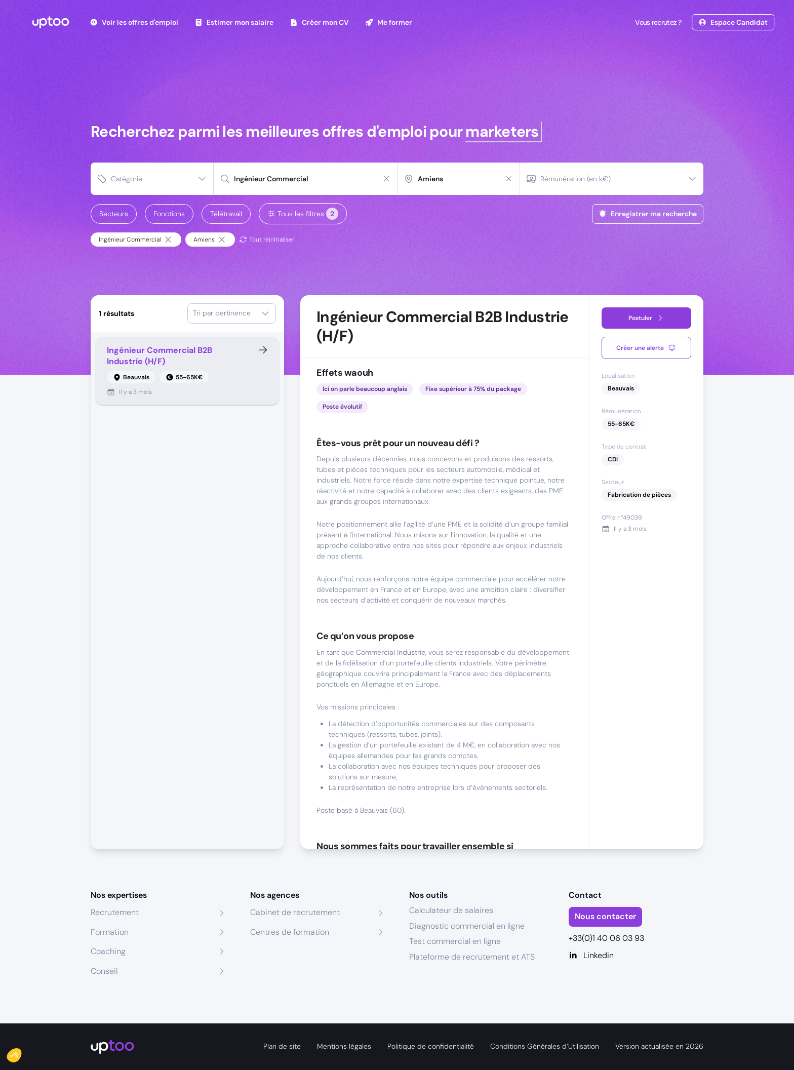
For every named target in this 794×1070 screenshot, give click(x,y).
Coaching (108, 951)
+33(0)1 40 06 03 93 (606, 938)
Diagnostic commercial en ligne (467, 926)
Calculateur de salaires (451, 910)
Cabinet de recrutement (295, 912)
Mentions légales (344, 1046)
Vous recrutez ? (657, 22)
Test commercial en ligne (455, 941)
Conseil (104, 971)
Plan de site (282, 1046)
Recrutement (115, 912)
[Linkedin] (636, 955)
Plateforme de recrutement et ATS (472, 957)
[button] (21, 1053)
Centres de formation (289, 932)
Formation (110, 932)
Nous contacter (605, 916)
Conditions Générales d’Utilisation (544, 1046)
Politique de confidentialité (430, 1046)
